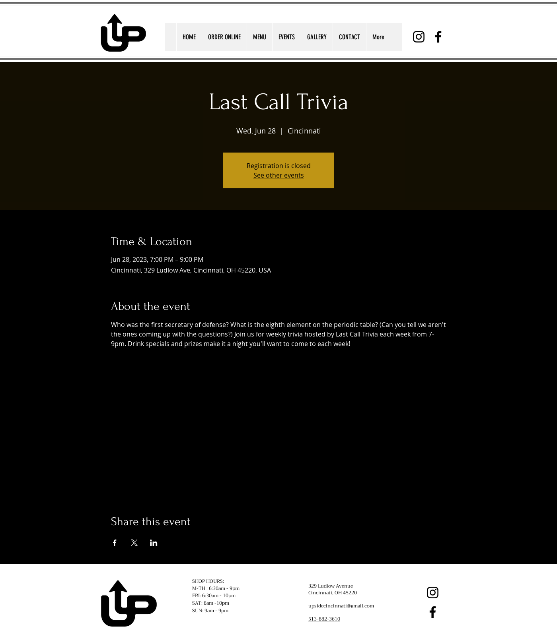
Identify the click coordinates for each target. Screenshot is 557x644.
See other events (278, 175)
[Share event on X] (134, 543)
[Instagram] (419, 36)
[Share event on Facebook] (115, 543)
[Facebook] (438, 36)
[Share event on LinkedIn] (154, 543)
